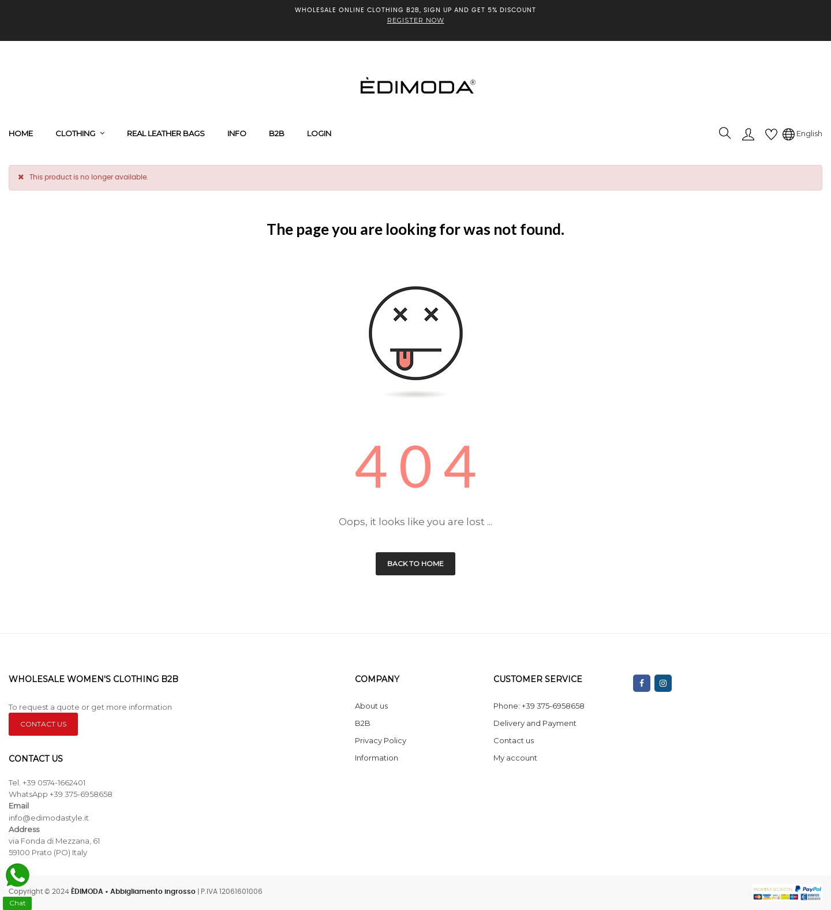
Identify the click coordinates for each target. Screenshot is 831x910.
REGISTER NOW (415, 20)
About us (371, 705)
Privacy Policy (380, 740)
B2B (362, 723)
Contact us (513, 740)
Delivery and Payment (535, 723)
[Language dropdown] (802, 133)
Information (376, 757)
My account (515, 757)
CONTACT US (43, 724)
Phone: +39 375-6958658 (539, 705)
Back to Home (415, 563)
